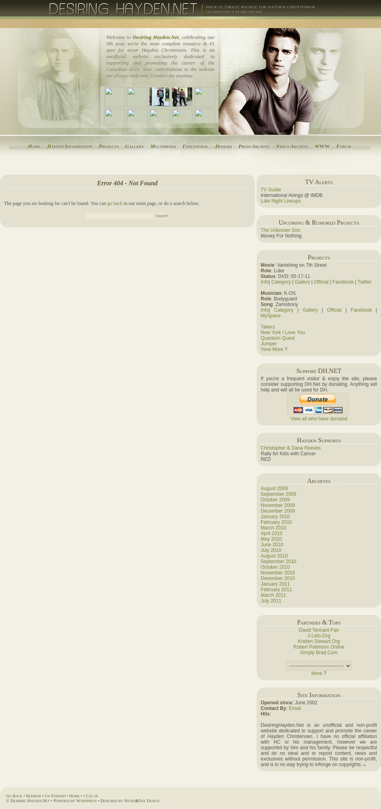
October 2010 (275, 567)
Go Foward (55, 795)
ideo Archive (292, 146)
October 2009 (275, 500)
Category (281, 282)
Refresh (33, 795)
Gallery (302, 282)
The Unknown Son (280, 230)
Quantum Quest (278, 338)
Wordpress (86, 800)
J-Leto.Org (319, 636)
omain (223, 146)
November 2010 (278, 573)
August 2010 (274, 556)
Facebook (343, 282)
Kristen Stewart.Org (319, 641)
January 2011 (275, 584)
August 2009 (274, 488)
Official (321, 282)
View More (272, 349)
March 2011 (273, 595)
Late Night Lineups (281, 201)
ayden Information (69, 146)
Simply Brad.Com (318, 652)
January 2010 (275, 516)
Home (74, 795)
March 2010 (273, 528)
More (316, 673)
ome (34, 146)
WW (322, 146)
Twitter (364, 282)
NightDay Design (142, 800)
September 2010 (278, 561)
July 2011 (271, 601)
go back (115, 203)
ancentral (195, 146)
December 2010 (278, 578)
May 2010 (271, 539)
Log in (92, 795)
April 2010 (271, 533)
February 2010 (276, 522)
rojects (109, 146)
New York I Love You (283, 332)
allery (134, 146)
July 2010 (271, 550)
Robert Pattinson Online (318, 647)
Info (265, 282)
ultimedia (163, 146)
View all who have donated (319, 419)
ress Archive (254, 146)
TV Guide (271, 190)
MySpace (271, 315)
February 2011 (276, 589)
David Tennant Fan (319, 630)
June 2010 (272, 544)
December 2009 (278, 511)
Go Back (14, 795)
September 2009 (278, 494)
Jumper (269, 344)
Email (295, 708)
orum (343, 146)
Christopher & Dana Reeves (290, 448)
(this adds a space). (319, 666)
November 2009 (278, 505)
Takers (268, 327)
